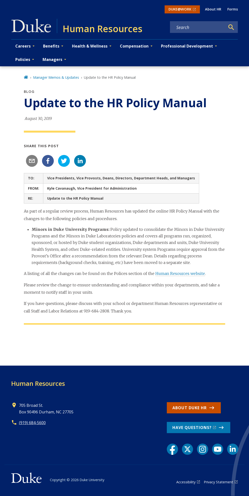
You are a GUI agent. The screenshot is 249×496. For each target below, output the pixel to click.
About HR (213, 9)
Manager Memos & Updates (56, 77)
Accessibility (186, 482)
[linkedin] (80, 161)
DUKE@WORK (180, 9)
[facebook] (48, 161)
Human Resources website (180, 273)
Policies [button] (22, 59)
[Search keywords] (197, 27)
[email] (32, 161)
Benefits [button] (51, 46)
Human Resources (38, 383)
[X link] (187, 449)
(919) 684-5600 (32, 422)
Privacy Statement (218, 482)
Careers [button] (23, 46)
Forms (232, 9)
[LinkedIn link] (232, 449)
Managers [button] (52, 59)
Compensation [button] (134, 46)
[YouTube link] (217, 449)
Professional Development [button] (187, 46)
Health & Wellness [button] (89, 46)
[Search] (231, 27)
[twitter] (64, 161)
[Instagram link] (202, 449)
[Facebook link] (172, 449)
